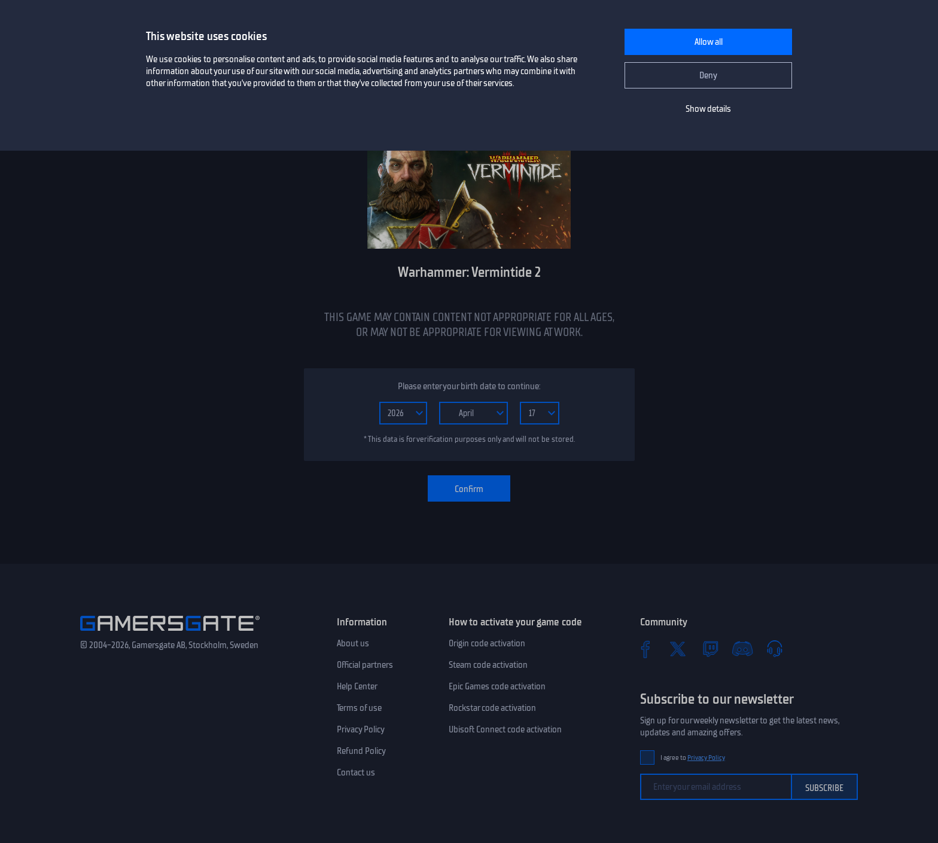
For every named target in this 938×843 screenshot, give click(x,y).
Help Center (357, 686)
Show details (708, 109)
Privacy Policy (361, 729)
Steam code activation (488, 665)
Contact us (356, 772)
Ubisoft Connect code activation (505, 729)
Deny (708, 75)
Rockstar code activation (492, 708)
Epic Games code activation (497, 686)
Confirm (469, 489)
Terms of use (359, 708)
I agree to (692, 757)
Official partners (365, 665)
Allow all (709, 42)
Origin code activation (487, 643)
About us (353, 643)
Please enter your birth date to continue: (469, 386)
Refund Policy (361, 751)
